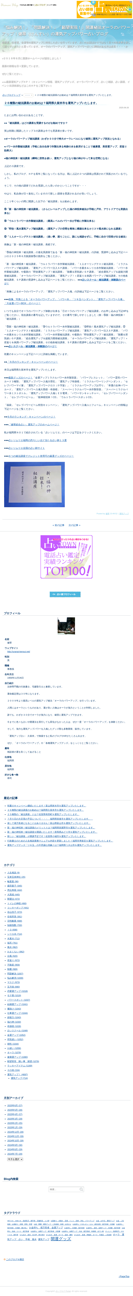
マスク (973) (13, 982)
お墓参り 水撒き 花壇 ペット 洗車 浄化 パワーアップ (72, 1221)
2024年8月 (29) (14, 1149)
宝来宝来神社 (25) (16, 877)
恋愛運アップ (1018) (17, 991)
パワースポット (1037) (18, 1000)
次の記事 (73, 525)
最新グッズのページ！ (20, 377)
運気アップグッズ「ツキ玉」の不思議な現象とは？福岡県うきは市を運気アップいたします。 (54, 845)
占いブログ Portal (63, 1291)
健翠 (107, 514)
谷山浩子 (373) (14, 912)
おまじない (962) (15, 952)
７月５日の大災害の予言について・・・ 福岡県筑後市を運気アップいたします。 (50, 819)
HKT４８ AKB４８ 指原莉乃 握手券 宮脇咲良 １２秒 (28, 1221)
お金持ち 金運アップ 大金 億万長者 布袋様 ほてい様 (83, 1231)
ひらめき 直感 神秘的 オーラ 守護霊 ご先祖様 (93, 1235)
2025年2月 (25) (14, 1123)
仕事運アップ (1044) (17, 1013)
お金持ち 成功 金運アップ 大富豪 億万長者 (103, 1228)
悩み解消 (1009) (15, 978)
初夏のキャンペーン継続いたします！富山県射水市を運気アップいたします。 (46, 806)
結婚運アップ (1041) (17, 1004)
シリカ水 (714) (14, 934)
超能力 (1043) (14, 1017)
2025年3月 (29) (14, 1119)
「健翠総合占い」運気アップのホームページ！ (33, 424)
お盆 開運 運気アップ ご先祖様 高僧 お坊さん (52, 1224)
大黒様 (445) (13, 894)
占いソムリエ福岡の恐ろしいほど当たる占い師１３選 (37, 440)
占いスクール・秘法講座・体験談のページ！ (32, 346)
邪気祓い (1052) (15, 1039)
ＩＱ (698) (12, 930)
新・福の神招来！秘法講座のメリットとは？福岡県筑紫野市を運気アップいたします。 (51, 828)
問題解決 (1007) (15, 974)
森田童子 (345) (14, 886)
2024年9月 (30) (14, 1145)
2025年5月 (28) (14, 1110)
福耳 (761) (12, 943)
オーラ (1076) (14, 1052)
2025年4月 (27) (14, 1114)
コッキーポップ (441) (18, 908)
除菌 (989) (12, 969)
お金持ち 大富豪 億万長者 (74, 1228)
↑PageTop (124, 1276)
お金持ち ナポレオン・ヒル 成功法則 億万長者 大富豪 (94, 1224)
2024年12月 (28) (15, 1132)
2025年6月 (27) (14, 1105)
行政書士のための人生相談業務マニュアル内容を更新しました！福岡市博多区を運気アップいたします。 (60, 841)
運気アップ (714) (19, 1078)
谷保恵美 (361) (14, 916)
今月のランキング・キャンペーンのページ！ (31, 416)
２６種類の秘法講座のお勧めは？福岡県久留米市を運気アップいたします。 (45, 810)
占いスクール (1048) (17, 1030)
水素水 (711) (13, 938)
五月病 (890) (13, 987)
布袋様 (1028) (14, 1026)
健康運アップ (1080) (17, 1057)
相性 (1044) (13, 1044)
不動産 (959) (13, 965)
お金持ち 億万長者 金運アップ (46, 1227)
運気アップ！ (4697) (17, 1074)
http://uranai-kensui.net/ (18, 651)
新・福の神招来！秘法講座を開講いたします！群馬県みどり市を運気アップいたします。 (52, 832)
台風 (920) (12, 956)
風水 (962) (12, 947)
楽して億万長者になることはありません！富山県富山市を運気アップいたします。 (49, 823)
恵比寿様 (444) (14, 890)
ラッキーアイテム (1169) (19, 1066)
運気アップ (124, 514)
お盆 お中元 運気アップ (105, 1221)
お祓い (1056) (14, 1048)
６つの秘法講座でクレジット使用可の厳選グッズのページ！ (41, 456)
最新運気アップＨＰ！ (18, 81)
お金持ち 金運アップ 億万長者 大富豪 (45, 1231)
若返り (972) (13, 960)
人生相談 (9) (13, 872)
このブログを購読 (15, 1259)
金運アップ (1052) (16, 1035)
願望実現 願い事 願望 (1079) (23, 1061)
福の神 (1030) (14, 1022)
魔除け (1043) (14, 1009)
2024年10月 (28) (15, 1140)
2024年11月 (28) (15, 1136)
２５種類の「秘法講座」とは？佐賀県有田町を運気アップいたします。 (43, 814)
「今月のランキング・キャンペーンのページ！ (32, 361)
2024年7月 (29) (14, 1154)
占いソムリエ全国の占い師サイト (26, 448)
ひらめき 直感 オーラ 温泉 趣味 (59, 1235)
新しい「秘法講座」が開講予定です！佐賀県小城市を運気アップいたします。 (46, 836)
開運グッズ (61, 1238)
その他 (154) (13, 1070)
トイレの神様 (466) (16, 903)
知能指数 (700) (14, 925)
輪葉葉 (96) (13, 881)
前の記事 (59, 525)
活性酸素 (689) (14, 921)
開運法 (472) (13, 899)
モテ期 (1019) (14, 995)
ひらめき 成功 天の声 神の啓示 (32, 1235)
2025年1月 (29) (14, 1127)
